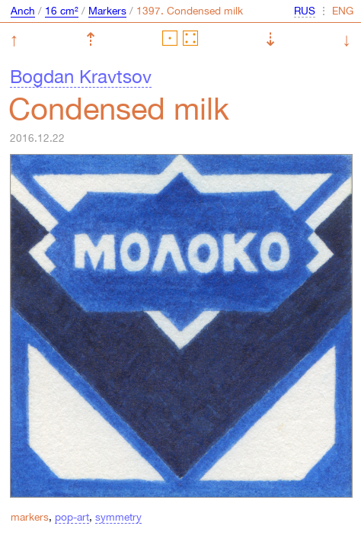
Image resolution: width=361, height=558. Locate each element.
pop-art (72, 517)
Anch (23, 11)
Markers (107, 11)
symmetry (118, 517)
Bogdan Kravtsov (81, 76)
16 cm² (61, 11)
